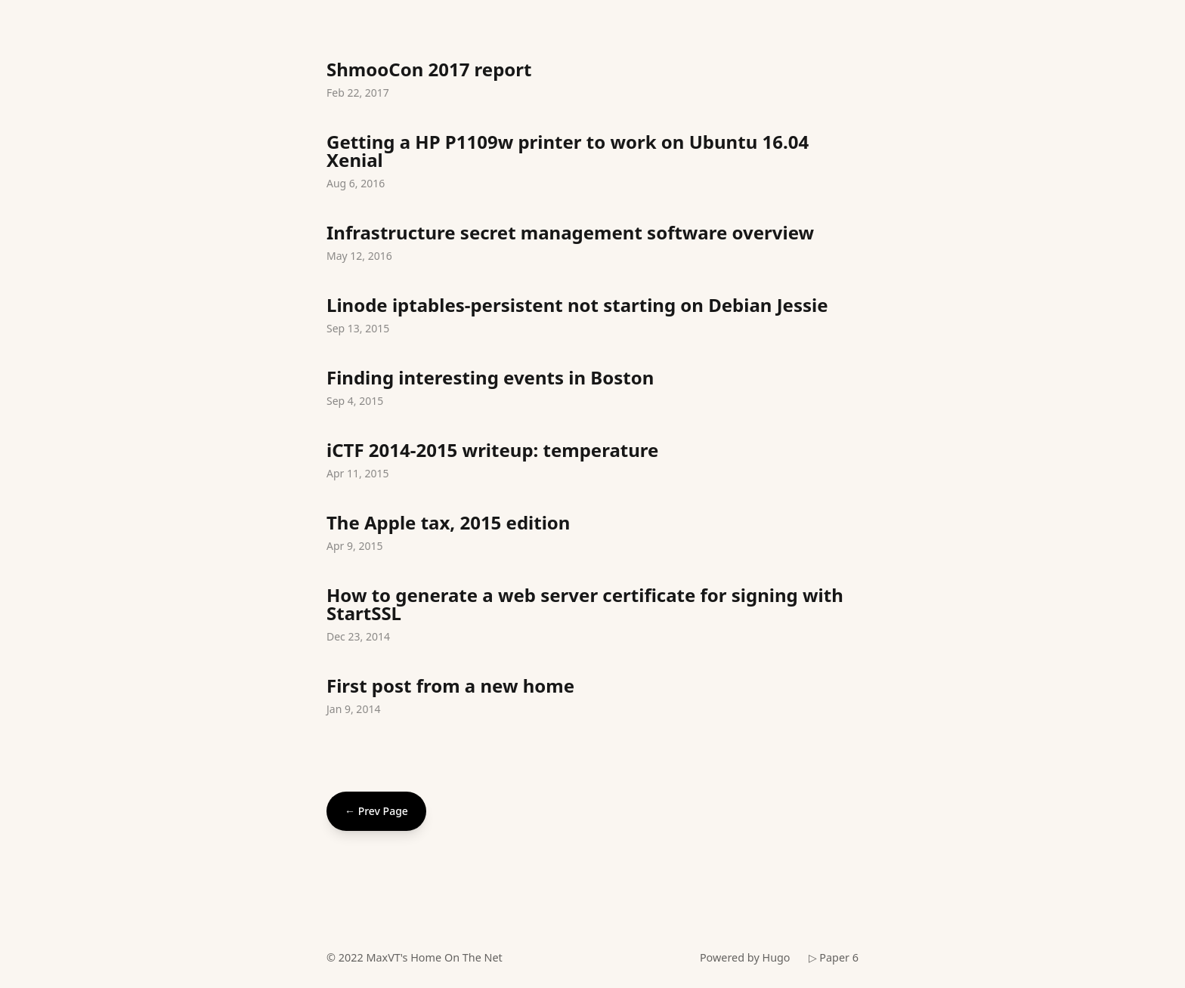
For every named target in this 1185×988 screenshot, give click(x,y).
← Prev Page (376, 811)
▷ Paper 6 (834, 957)
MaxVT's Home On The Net (434, 957)
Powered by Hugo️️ (745, 957)
